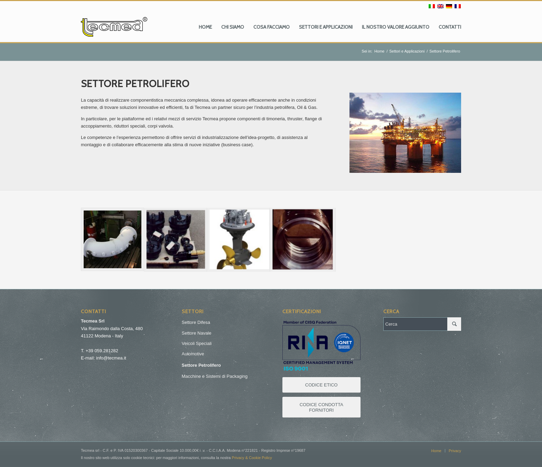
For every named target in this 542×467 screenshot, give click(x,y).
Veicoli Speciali (197, 343)
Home (379, 51)
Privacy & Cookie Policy (252, 458)
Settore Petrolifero (201, 365)
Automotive (193, 353)
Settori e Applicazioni (406, 51)
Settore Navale (197, 333)
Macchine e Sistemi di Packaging (215, 376)
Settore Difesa (196, 322)
